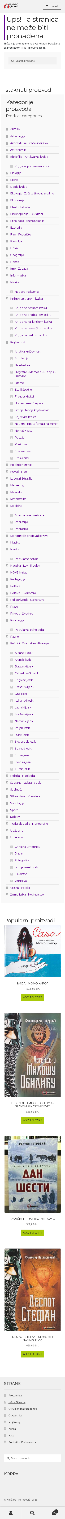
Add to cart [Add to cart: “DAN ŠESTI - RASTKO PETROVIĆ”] (32, 1232)
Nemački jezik (24, 721)
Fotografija (22, 860)
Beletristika (22, 365)
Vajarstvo (21, 881)
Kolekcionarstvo (21, 464)
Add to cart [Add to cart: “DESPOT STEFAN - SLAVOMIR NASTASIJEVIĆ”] (32, 1354)
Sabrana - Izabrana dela (25, 782)
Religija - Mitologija (22, 775)
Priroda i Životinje (21, 613)
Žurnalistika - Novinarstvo (27, 894)
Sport (14, 810)
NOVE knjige (18, 572)
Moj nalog (11, 1513)
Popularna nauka (26, 559)
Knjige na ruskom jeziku (31, 335)
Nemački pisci (24, 430)
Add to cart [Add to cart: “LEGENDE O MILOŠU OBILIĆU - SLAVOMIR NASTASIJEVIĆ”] (32, 1120)
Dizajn (19, 853)
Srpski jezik (22, 755)
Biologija (15, 173)
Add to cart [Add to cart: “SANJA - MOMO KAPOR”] (32, 997)
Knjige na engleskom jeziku (33, 314)
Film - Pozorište (20, 234)
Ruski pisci (21, 444)
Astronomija (18, 150)
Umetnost (17, 837)
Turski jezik (22, 769)
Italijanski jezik (24, 700)
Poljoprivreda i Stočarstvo (27, 599)
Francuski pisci (24, 396)
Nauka (14, 549)
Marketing (17, 485)
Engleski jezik (24, 680)
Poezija (19, 437)
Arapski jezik (23, 659)
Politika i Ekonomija (23, 593)
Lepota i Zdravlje (21, 478)
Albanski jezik (24, 653)
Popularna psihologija (29, 629)
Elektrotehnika (20, 207)
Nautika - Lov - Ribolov (25, 565)
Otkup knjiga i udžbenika (22, 1408)
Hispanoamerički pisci (29, 403)
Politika (15, 586)
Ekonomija (17, 200)
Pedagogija (17, 579)
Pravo (14, 606)
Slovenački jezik (25, 741)
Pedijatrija (21, 522)
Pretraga (32, 1513)
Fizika (14, 248)
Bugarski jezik (24, 666)
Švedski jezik (23, 762)
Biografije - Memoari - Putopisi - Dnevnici (35, 374)
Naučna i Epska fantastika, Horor (36, 423)
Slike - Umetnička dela (25, 796)
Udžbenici (16, 830)
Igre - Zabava (19, 268)
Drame (19, 383)
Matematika (18, 499)
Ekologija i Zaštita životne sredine (32, 193)
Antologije (21, 358)
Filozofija (16, 241)
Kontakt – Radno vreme (22, 1442)
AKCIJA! (15, 129)
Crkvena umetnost (27, 846)
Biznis (14, 180)
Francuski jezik (24, 687)
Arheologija (17, 136)
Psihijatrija (21, 529)
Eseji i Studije (23, 389)
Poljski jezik (22, 728)
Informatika (18, 275)
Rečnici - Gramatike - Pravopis (29, 643)
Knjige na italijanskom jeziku (33, 321)
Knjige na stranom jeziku (26, 298)
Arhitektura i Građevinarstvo (29, 143)
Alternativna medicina (29, 515)
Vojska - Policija (20, 887)
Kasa (11, 1435)
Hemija (14, 262)
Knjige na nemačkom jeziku (33, 328)
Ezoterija (16, 227)
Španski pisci (23, 451)
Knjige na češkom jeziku (31, 308)
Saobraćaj (16, 789)
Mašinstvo (16, 492)
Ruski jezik (22, 735)
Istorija (14, 282)
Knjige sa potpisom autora (32, 166)
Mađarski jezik (24, 714)
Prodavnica (15, 1395)
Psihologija (17, 620)
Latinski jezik (23, 707)
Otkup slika (15, 1415)
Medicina (16, 505)
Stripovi (15, 816)
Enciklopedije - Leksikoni (26, 214)
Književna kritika (25, 417)
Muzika (15, 542)
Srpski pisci (22, 458)
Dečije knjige (18, 186)
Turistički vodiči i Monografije (29, 823)
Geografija (17, 255)
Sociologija (17, 803)
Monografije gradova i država (29, 535)
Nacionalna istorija (26, 291)
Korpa (12, 1428)
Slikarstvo (21, 874)
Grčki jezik (21, 694)
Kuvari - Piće (18, 471)
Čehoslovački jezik (27, 673)
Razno (14, 636)
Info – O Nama (16, 1402)
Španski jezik (23, 748)
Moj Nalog (14, 1422)
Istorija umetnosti (26, 867)
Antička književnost (27, 351)
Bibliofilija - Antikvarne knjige (29, 156)
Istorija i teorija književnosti (32, 410)
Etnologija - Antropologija (27, 221)
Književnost (17, 342)
